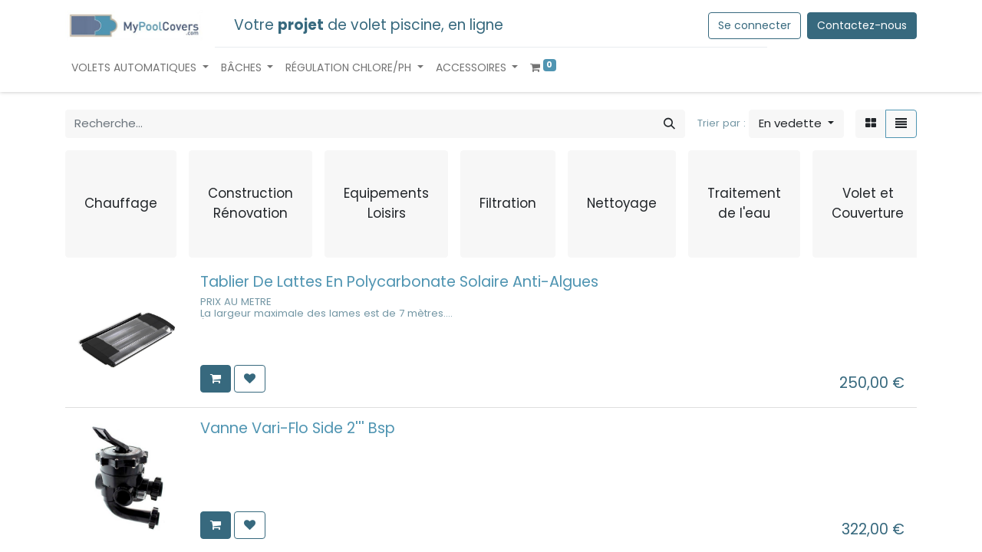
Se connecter (754, 25)
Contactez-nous (862, 25)
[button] (796, 124)
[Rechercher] (669, 124)
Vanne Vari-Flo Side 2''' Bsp (297, 428)
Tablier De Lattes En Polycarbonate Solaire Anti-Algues (399, 281)
